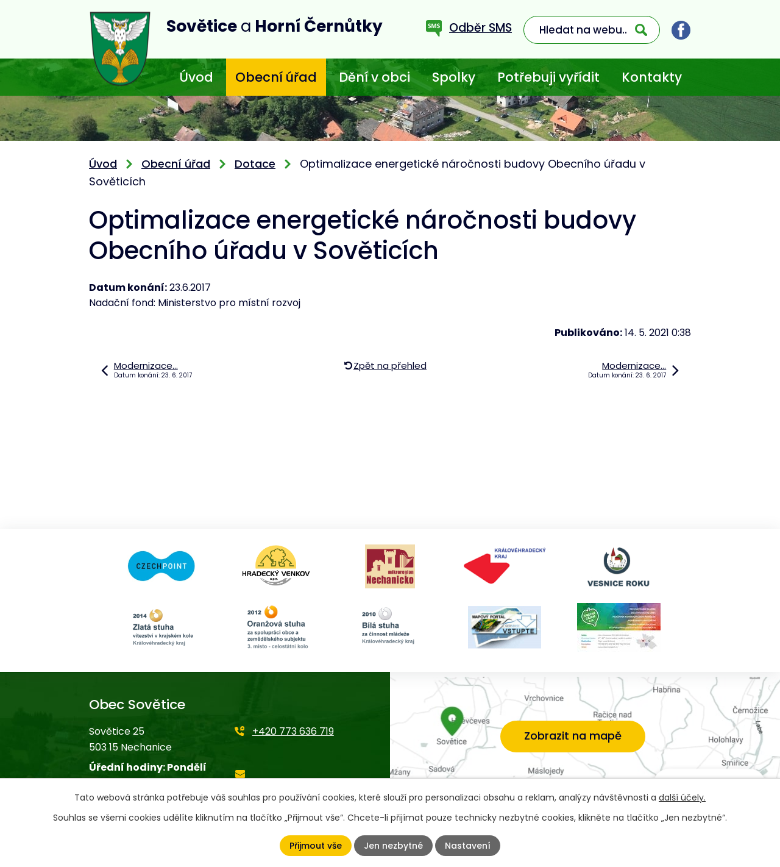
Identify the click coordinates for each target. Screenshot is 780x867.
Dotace (255, 163)
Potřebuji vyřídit (548, 77)
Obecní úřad (276, 77)
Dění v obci (374, 77)
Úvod (196, 77)
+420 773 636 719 (293, 731)
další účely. (682, 797)
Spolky (453, 77)
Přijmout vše (315, 846)
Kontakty (652, 77)
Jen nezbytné (393, 846)
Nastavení (468, 846)
